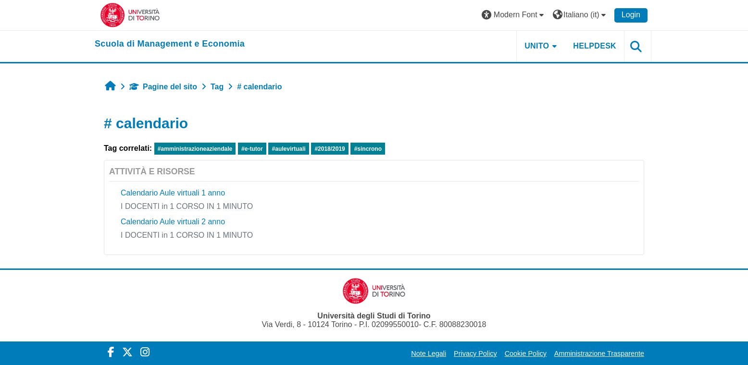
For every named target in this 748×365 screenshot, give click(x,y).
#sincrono (368, 149)
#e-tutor (252, 149)
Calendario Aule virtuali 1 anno (173, 193)
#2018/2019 (329, 149)
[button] (514, 15)
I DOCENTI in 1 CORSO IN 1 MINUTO (187, 206)
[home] (170, 44)
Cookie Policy (526, 353)
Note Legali (428, 353)
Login (631, 15)
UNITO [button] (536, 46)
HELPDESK (594, 46)
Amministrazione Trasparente (599, 353)
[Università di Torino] (130, 15)
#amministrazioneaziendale (195, 149)
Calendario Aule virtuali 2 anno (173, 222)
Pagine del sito (163, 87)
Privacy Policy (475, 353)
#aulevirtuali (289, 149)
